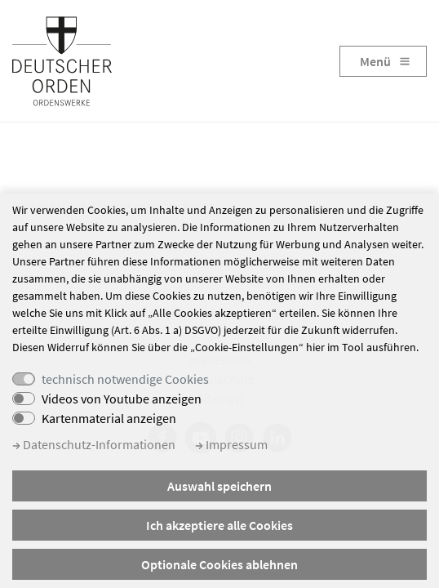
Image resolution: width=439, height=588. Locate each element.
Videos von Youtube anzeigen (122, 398)
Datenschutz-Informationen (93, 444)
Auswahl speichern (219, 486)
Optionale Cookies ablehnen (219, 564)
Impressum (231, 444)
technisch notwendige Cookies (125, 379)
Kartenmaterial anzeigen (109, 418)
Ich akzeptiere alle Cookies (219, 525)
